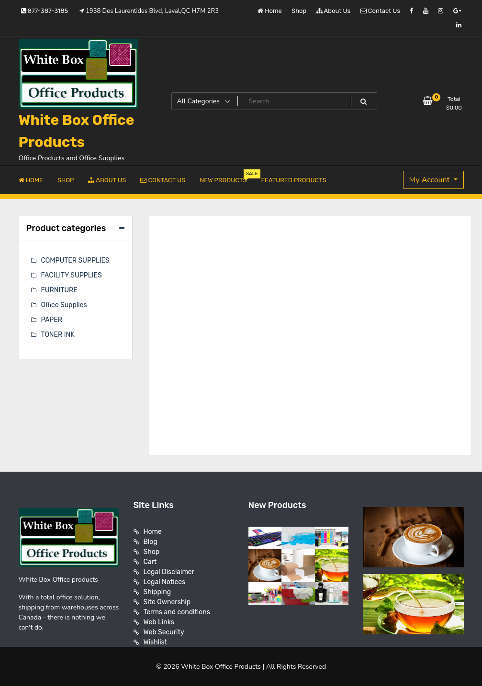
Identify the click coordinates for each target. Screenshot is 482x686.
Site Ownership (167, 602)
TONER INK (58, 335)
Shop (298, 10)
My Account (430, 180)
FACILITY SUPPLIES (71, 275)
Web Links (159, 622)
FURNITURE (59, 290)
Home (270, 10)
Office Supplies (64, 305)
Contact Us (380, 10)
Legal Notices (165, 582)
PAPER (51, 320)
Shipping (157, 592)
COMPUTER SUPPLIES (75, 260)
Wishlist (156, 642)
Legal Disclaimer (169, 572)
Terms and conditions (177, 612)
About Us (333, 10)
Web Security (164, 632)
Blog (150, 542)
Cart (150, 562)
